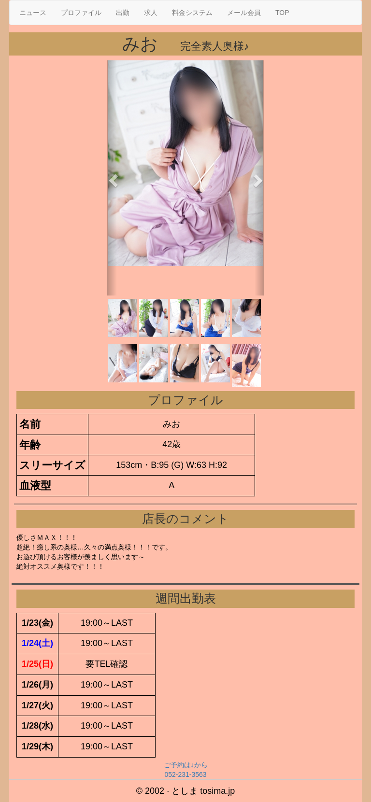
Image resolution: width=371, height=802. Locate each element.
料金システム (192, 12)
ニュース (32, 12)
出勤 (122, 12)
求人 (150, 12)
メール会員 (244, 12)
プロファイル (81, 12)
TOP (282, 12)
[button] (112, 177)
